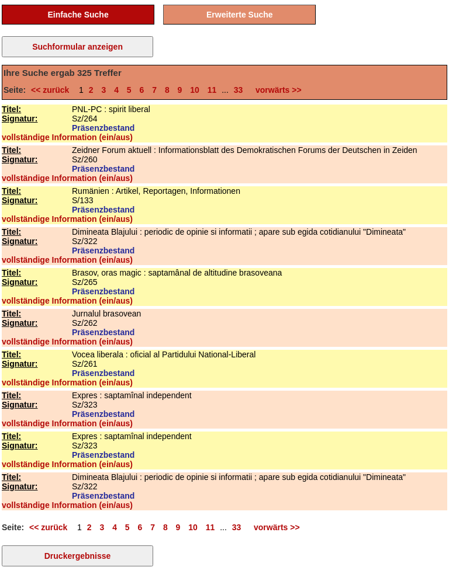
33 (238, 90)
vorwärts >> (276, 90)
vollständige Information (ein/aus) (67, 137)
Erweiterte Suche (239, 14)
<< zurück (52, 90)
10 (194, 90)
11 (212, 90)
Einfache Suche (77, 14)
